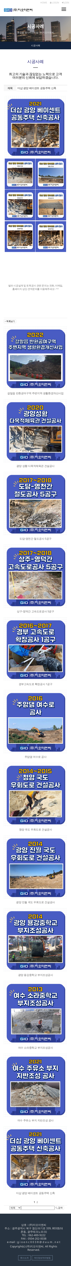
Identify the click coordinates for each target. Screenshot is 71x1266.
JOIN (65, 2)
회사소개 (24, 1257)
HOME (43, 2)
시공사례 (35, 45)
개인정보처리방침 (42, 1257)
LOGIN (54, 2)
